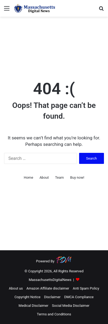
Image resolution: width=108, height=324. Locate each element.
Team (59, 177)
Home (28, 177)
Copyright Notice (27, 297)
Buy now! (77, 177)
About (44, 177)
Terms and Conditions (54, 314)
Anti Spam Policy (86, 288)
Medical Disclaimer (33, 306)
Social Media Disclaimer (70, 306)
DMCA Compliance (79, 297)
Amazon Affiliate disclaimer (47, 288)
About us (16, 288)
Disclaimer (52, 297)
